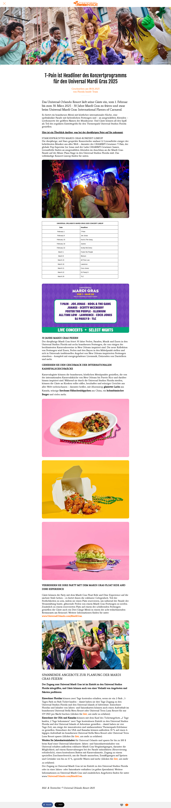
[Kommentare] (126, 805)
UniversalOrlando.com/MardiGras (65, 776)
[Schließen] (4, 3)
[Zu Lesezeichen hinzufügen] (121, 805)
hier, (85, 713)
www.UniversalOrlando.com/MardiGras (62, 616)
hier (116, 758)
